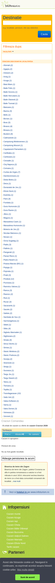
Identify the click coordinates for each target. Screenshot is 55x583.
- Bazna (7, 111)
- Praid (6, 275)
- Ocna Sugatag (10, 241)
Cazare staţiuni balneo (17, 536)
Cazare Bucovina (15, 532)
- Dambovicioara (10, 176)
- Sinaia (7, 340)
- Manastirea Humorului (13, 225)
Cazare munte (13, 514)
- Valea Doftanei (10, 401)
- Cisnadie (8, 161)
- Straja (6, 367)
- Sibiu (6, 328)
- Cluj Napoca (9, 164)
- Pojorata (7, 271)
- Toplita (7, 389)
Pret (7, 434)
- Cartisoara (8, 157)
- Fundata (7, 202)
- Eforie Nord (9, 191)
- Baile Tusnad (9, 103)
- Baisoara (8, 107)
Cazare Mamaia (14, 539)
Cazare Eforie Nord (16, 543)
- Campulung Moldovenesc (15, 141)
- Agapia (7, 69)
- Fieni (6, 199)
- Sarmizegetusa (10, 321)
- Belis (6, 115)
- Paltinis (7, 248)
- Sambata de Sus (11, 317)
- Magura (7, 218)
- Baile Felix (8, 88)
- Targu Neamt (9, 378)
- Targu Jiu (8, 374)
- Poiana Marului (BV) (12, 264)
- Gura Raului (9, 210)
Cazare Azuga (13, 517)
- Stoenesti (8, 363)
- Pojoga (7, 267)
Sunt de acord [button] (28, 577)
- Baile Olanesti (10, 99)
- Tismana (8, 386)
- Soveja (7, 359)
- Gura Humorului (11, 206)
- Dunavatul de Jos (11, 187)
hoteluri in (22, 492)
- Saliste (7, 313)
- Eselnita (7, 195)
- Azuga (7, 80)
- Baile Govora (9, 92)
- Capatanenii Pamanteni (14, 149)
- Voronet (7, 416)
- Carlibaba (8, 153)
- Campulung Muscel (12, 145)
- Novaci (7, 237)
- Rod (6, 298)
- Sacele (7, 309)
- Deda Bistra (9, 180)
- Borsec (7, 119)
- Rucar (6, 302)
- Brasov (7, 126)
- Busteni (7, 134)
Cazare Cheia (13, 525)
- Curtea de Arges (11, 172)
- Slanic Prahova (10, 355)
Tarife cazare (13, 547)
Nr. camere (34, 434)
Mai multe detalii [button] (25, 569)
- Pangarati (8, 252)
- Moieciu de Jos (10, 229)
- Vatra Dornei (9, 408)
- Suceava (8, 370)
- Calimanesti (9, 138)
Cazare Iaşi (12, 521)
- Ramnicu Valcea (11, 286)
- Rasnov (7, 294)
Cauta (44, 34)
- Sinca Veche (9, 344)
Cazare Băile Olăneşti (17, 528)
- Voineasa (8, 412)
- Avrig (6, 77)
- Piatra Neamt (9, 260)
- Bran (6, 122)
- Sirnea (7, 347)
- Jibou (6, 214)
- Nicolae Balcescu (11, 233)
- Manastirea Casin (11, 222)
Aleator (19, 434)
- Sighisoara (8, 336)
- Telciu (6, 382)
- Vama (6, 405)
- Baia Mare (8, 84)
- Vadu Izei (8, 397)
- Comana (8, 168)
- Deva (6, 183)
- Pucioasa (8, 283)
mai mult (16, 481)
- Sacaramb (8, 305)
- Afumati (7, 65)
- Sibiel (6, 325)
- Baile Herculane (11, 96)
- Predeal (8, 279)
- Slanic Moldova (10, 351)
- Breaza (7, 130)
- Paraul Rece (9, 256)
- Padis (6, 244)
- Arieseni (7, 73)
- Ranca (7, 290)
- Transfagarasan (11, 393)
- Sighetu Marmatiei (12, 332)
